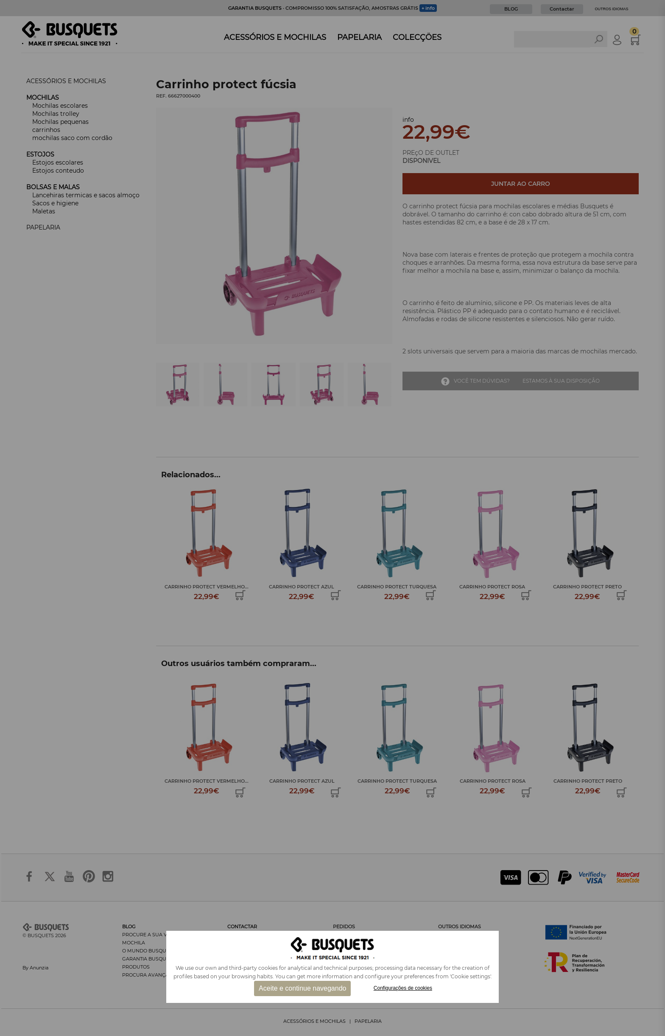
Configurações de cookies (403, 988)
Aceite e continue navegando (302, 988)
